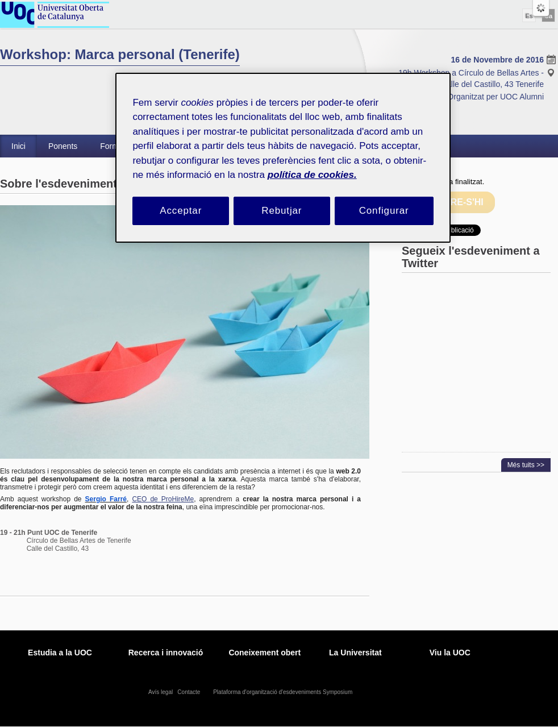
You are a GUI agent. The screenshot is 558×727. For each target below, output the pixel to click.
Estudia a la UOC (60, 652)
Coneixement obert (264, 652)
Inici (18, 146)
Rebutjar (281, 210)
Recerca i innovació (165, 652)
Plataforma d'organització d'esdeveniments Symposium (283, 692)
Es (528, 16)
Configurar (384, 210)
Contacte (189, 692)
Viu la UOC (450, 652)
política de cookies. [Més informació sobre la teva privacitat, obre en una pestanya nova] (312, 174)
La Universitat (355, 652)
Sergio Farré (106, 499)
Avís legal (161, 692)
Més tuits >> (525, 465)
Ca (548, 16)
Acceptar (181, 210)
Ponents (62, 146)
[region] (282, 158)
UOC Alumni (522, 96)
